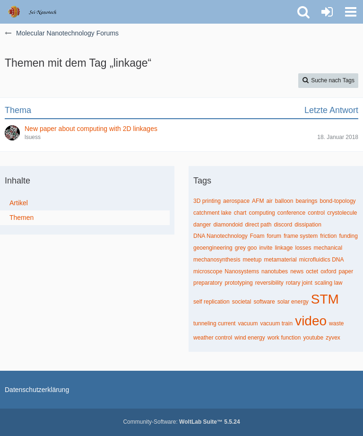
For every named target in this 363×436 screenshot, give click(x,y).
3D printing (207, 201)
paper (346, 271)
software (264, 301)
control (316, 212)
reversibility (269, 282)
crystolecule (342, 212)
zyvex (333, 337)
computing (262, 212)
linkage (284, 247)
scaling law (329, 282)
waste (336, 323)
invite (265, 247)
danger (202, 224)
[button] (350, 11)
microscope (207, 271)
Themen (21, 217)
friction (328, 236)
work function (284, 337)
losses (303, 247)
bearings (306, 201)
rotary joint (299, 282)
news (296, 271)
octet (312, 271)
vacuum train (276, 323)
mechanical (328, 247)
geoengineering (213, 247)
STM (325, 299)
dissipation (307, 224)
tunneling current (214, 323)
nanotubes (274, 271)
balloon (284, 201)
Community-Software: (181, 422)
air (269, 201)
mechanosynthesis (216, 259)
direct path (258, 224)
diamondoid (227, 224)
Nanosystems (242, 271)
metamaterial (280, 259)
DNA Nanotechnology (220, 236)
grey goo (246, 247)
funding (348, 236)
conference (291, 212)
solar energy (293, 301)
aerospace (236, 201)
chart (240, 212)
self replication (211, 301)
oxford (328, 271)
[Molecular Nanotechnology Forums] (38, 11)
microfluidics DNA (321, 259)
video (311, 321)
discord (283, 224)
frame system (301, 236)
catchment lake (212, 212)
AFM (258, 201)
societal (241, 301)
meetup (251, 259)
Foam (257, 236)
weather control (212, 337)
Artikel (18, 203)
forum (274, 236)
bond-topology (338, 201)
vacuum (248, 323)
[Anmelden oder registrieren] (327, 11)
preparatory (207, 282)
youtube (313, 337)
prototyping (238, 282)
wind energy (249, 337)
